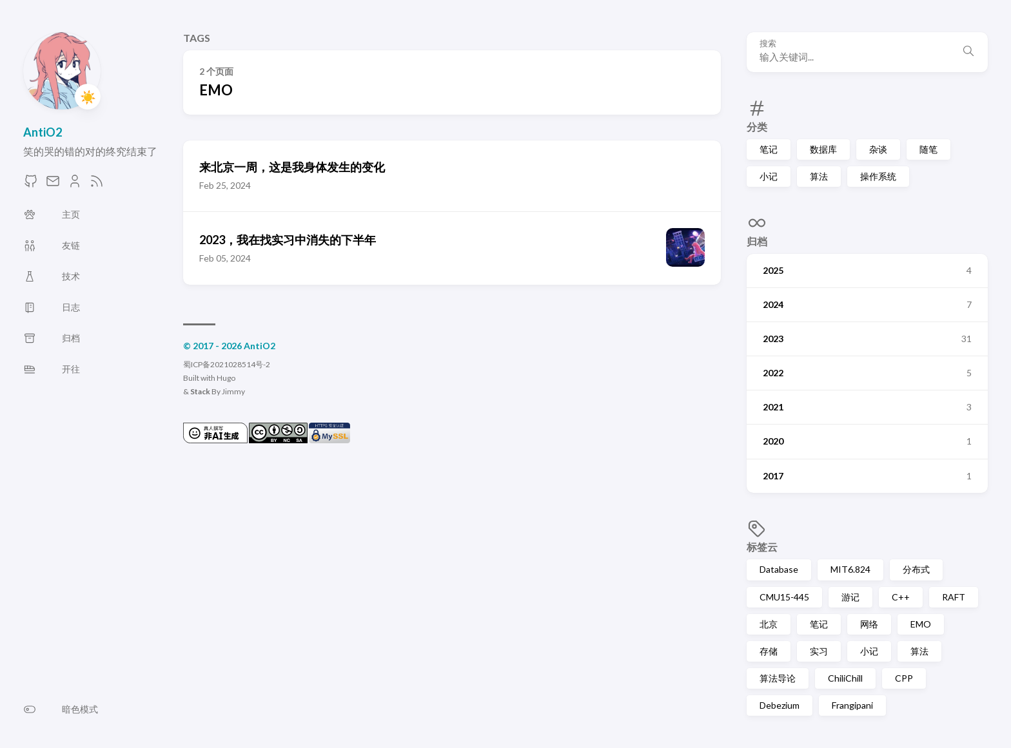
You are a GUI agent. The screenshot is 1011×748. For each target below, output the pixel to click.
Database (779, 569)
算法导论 (778, 678)
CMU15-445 (784, 596)
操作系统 (878, 176)
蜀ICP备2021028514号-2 (226, 364)
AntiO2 (42, 132)
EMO (920, 624)
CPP (904, 678)
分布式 (916, 569)
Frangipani (852, 705)
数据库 (823, 149)
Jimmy (233, 391)
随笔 (928, 149)
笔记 (769, 149)
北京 (769, 624)
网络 (869, 624)
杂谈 (878, 149)
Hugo (226, 378)
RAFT (953, 596)
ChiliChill (845, 678)
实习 (819, 651)
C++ (901, 596)
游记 (850, 596)
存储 (769, 651)
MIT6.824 (850, 569)
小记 (769, 176)
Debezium (780, 705)
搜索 (768, 43)
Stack (200, 391)
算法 (819, 176)
